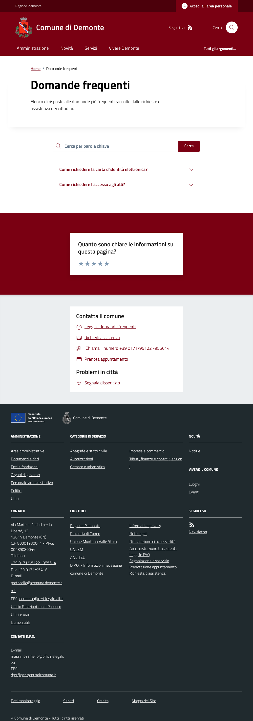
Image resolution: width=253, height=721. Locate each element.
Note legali (138, 533)
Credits (102, 701)
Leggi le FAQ (139, 555)
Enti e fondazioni (24, 467)
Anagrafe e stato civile (88, 451)
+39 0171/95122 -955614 (33, 563)
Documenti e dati (25, 459)
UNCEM (76, 549)
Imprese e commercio (146, 451)
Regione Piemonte (28, 5)
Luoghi (194, 484)
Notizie (194, 451)
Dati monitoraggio (25, 701)
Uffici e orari (20, 614)
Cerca (189, 146)
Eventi (194, 492)
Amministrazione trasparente (153, 548)
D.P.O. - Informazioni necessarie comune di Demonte (96, 569)
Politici (16, 490)
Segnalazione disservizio (149, 561)
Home (36, 68)
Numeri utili (20, 622)
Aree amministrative (27, 451)
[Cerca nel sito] (230, 27)
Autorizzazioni (81, 459)
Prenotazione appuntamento (153, 567)
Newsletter (198, 532)
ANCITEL (77, 557)
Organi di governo (25, 475)
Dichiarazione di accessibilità (152, 541)
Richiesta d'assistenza (147, 573)
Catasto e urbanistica (87, 467)
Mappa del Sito (144, 701)
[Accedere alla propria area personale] (207, 6)
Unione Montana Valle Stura (93, 541)
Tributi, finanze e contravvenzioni (155, 463)
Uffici (15, 498)
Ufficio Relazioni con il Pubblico (36, 606)
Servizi (91, 48)
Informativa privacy (145, 526)
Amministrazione (33, 48)
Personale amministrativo (32, 483)
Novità (67, 48)
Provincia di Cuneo (85, 533)
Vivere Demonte (124, 48)
